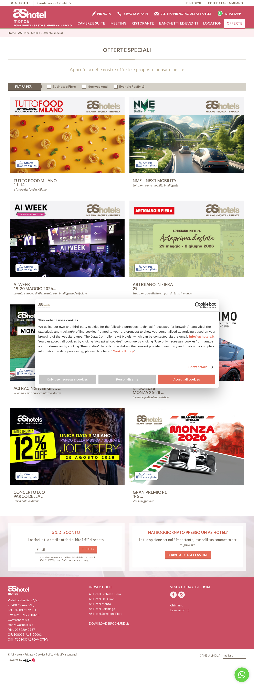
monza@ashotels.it (20, 624)
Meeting (118, 23)
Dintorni (193, 3)
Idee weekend (97, 86)
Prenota (101, 13)
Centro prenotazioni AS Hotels (182, 13)
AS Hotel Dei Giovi (101, 599)
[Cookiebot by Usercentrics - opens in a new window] (198, 305)
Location (212, 23)
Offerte (234, 23)
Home (12, 33)
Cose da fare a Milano (225, 3)
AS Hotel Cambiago (102, 609)
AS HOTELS (20, 3)
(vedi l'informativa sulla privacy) (72, 560)
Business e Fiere (64, 86)
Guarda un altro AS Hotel (54, 3)
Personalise (127, 379)
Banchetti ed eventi (178, 23)
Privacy (29, 654)
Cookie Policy (123, 351)
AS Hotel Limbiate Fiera (105, 594)
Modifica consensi (66, 654)
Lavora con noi (180, 610)
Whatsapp (229, 13)
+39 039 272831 (24, 610)
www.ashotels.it (18, 620)
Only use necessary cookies (67, 379)
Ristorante (143, 23)
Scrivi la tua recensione (188, 555)
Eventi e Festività (132, 86)
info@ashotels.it (201, 336)
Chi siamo (176, 605)
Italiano (234, 655)
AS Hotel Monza (29, 33)
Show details (198, 367)
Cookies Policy (44, 654)
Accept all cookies (186, 379)
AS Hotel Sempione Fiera (105, 613)
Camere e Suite (91, 23)
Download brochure (109, 623)
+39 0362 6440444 (132, 13)
